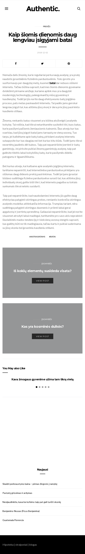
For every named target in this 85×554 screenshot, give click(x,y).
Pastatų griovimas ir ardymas (17, 492)
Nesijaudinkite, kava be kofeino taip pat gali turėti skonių (32, 502)
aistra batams (38, 236)
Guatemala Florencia (13, 520)
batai (53, 236)
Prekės (46, 26)
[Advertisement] (42, 428)
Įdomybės (47, 263)
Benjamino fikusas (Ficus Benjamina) (21, 511)
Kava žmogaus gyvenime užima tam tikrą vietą (43, 379)
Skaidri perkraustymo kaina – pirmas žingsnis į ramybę (30, 483)
